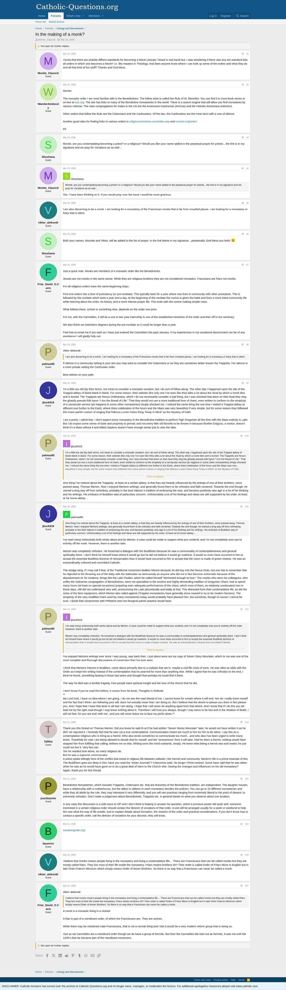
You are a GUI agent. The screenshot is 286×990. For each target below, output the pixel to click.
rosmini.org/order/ (186, 121)
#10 (247, 436)
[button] (83, 15)
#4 (247, 168)
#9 (247, 383)
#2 (247, 84)
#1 (247, 54)
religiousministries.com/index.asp (149, 121)
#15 (247, 824)
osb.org (79, 102)
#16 (247, 855)
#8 (247, 344)
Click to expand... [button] (156, 476)
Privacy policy (221, 980)
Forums (56, 15)
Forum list (40, 21)
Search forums (56, 21)
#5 (247, 203)
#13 (247, 722)
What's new (73, 15)
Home (41, 15)
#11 (247, 506)
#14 (247, 778)
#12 (247, 609)
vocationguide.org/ (74, 830)
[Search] (242, 15)
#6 (247, 234)
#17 (247, 886)
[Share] (242, 54)
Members (94, 15)
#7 (247, 265)
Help (233, 980)
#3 (247, 137)
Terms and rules (202, 980)
